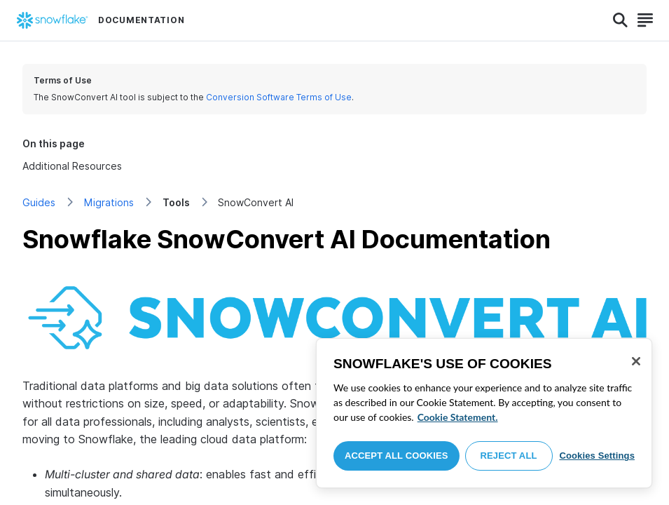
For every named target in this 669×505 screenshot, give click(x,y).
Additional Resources (72, 166)
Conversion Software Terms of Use (279, 97)
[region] (484, 413)
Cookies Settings (597, 455)
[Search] (620, 20)
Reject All (509, 455)
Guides (38, 202)
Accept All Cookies (396, 455)
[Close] (636, 361)
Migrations (109, 202)
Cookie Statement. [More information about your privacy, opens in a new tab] (458, 417)
